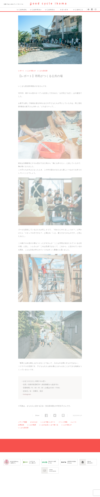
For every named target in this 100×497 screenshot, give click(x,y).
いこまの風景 (31, 425)
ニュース (73, 422)
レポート (21, 71)
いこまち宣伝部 (42, 71)
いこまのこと (78, 9)
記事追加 (21, 425)
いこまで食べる (53, 425)
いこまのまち (22, 9)
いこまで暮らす (30, 71)
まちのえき (34, 422)
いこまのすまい (36, 9)
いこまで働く (45, 422)
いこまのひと (50, 9)
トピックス (64, 9)
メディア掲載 (22, 422)
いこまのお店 (43, 425)
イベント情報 (62, 422)
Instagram (27, 394)
